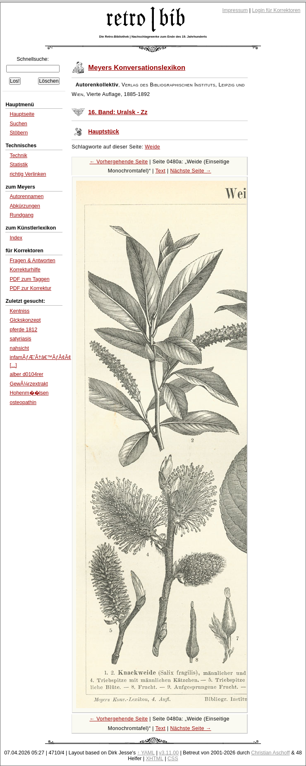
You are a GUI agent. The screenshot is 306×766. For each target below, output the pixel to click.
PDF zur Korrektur (30, 288)
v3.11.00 (169, 753)
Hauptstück (103, 132)
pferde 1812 (23, 330)
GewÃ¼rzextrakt (29, 384)
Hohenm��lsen (29, 393)
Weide (152, 147)
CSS (172, 758)
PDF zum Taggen (29, 279)
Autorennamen (26, 196)
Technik (18, 155)
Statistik (19, 165)
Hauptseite (22, 114)
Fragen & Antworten (32, 260)
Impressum (235, 10)
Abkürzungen (25, 206)
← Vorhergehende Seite (118, 162)
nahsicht (19, 348)
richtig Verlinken (28, 174)
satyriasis (20, 339)
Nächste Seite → (190, 171)
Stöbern (19, 133)
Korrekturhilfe (25, 270)
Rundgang (21, 215)
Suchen (18, 124)
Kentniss (19, 311)
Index (16, 238)
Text (160, 171)
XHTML (154, 758)
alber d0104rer (26, 374)
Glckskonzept (25, 320)
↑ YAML (146, 753)
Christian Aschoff (270, 753)
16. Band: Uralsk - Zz (117, 112)
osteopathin (23, 402)
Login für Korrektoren (276, 10)
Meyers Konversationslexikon (136, 68)
